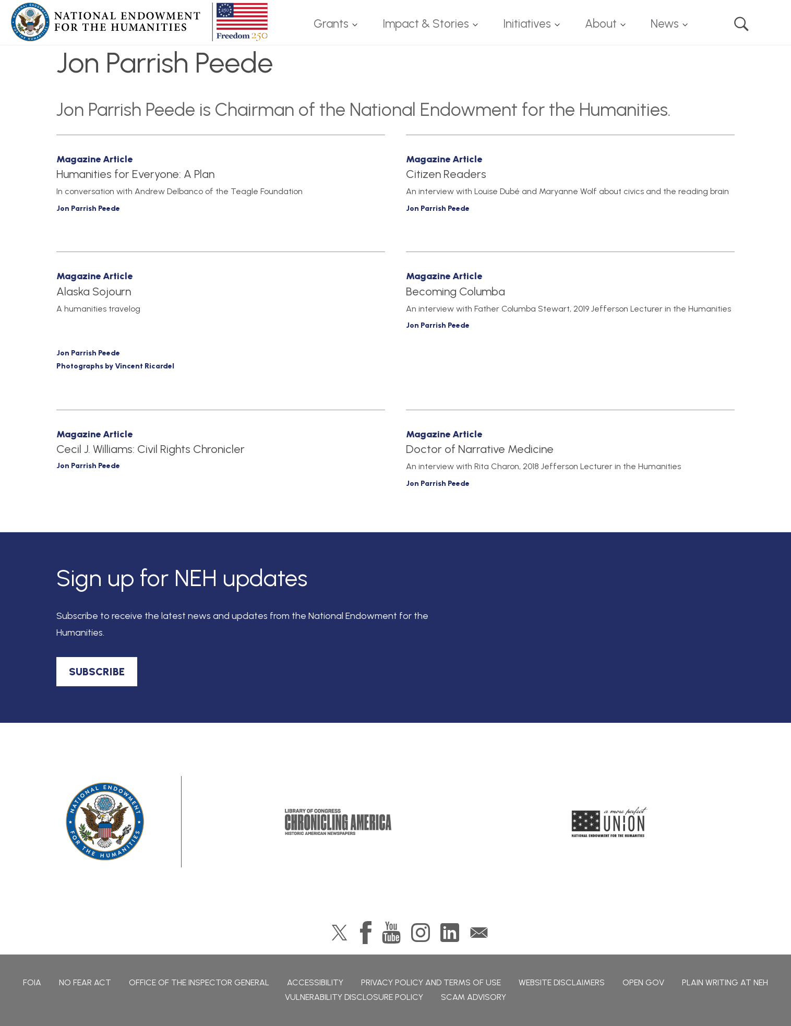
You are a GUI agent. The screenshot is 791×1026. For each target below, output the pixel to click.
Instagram (420, 932)
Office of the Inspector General (199, 982)
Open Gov (643, 982)
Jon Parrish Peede (88, 208)
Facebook (365, 932)
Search (741, 24)
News (665, 24)
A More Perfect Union (609, 822)
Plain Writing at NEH (725, 982)
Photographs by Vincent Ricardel (115, 366)
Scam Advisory (473, 997)
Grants (331, 24)
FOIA (32, 982)
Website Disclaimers (562, 982)
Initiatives (527, 24)
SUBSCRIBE (97, 671)
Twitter (339, 932)
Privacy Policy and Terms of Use (431, 982)
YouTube (391, 933)
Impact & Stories (425, 24)
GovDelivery (479, 932)
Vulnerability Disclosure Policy (354, 997)
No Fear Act (85, 982)
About (601, 24)
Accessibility (315, 982)
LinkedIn (449, 932)
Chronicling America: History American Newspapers (338, 822)
